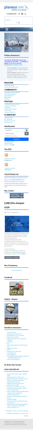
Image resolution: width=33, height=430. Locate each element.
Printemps (21, 177)
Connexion (11, 14)
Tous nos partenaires (16, 270)
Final (9, 181)
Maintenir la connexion (11, 136)
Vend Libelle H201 (11, 354)
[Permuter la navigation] (6, 29)
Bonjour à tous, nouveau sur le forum (16, 386)
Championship (19, 185)
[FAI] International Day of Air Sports (15, 383)
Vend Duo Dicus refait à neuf (14, 351)
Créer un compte (9, 145)
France (13, 183)
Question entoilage (11, 399)
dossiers (25, 183)
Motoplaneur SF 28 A (12, 348)
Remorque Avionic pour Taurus (14, 334)
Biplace (17, 183)
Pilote (5, 187)
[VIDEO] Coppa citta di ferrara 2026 (15, 377)
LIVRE (25, 177)
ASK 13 (9, 350)
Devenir (25, 185)
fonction (23, 180)
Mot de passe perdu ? (9, 141)
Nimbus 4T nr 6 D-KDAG (12, 337)
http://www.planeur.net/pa (16, 65)
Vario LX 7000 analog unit (13, 359)
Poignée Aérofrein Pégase (13, 382)
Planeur (6, 180)
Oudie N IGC (10, 342)
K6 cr (8, 343)
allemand (21, 181)
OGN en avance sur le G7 (13, 394)
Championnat (7, 183)
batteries (6, 177)
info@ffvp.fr (23, 254)
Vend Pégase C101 (11, 353)
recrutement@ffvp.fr (15, 252)
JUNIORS (13, 181)
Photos (16, 177)
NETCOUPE (16, 180)
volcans (10, 180)
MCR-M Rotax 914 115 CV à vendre (15, 335)
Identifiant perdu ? (8, 143)
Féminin (21, 183)
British (10, 185)
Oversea (14, 185)
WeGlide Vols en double (13, 385)
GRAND (6, 181)
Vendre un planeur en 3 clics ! (20, 77)
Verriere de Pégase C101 (13, 407)
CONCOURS (12, 177)
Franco (17, 181)
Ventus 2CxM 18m (11, 332)
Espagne (6, 185)
